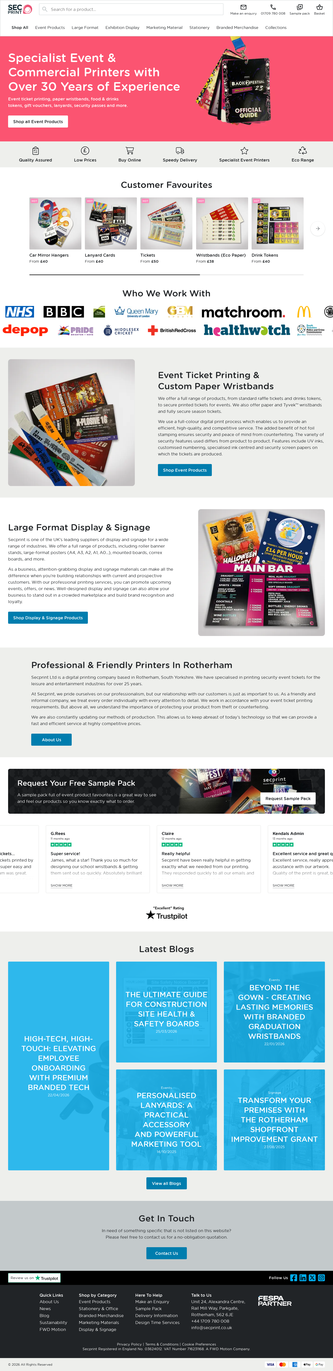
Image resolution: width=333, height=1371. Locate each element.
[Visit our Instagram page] (321, 1278)
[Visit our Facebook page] (293, 1278)
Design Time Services (157, 1322)
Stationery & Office (98, 1308)
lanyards (63, 105)
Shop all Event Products (38, 121)
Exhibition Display (122, 27)
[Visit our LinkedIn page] (302, 1278)
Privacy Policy (129, 1344)
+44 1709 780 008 (210, 1321)
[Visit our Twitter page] (312, 1278)
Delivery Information (156, 1315)
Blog (44, 1315)
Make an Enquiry (152, 1301)
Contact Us (166, 1253)
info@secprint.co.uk (211, 1327)
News (45, 1308)
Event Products (50, 27)
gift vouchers (38, 105)
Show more (99, 885)
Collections (276, 27)
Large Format (85, 27)
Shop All (20, 27)
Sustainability (53, 1322)
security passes (90, 105)
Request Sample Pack (288, 798)
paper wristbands (70, 99)
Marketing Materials (99, 1322)
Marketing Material (164, 27)
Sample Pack (148, 1308)
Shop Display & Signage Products (48, 617)
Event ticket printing (29, 99)
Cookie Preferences (199, 1344)
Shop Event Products (185, 470)
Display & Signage (97, 1329)
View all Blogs (166, 1183)
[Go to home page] (20, 9)
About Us (51, 739)
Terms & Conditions (162, 1344)
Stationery (199, 27)
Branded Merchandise (237, 27)
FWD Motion (53, 1329)
